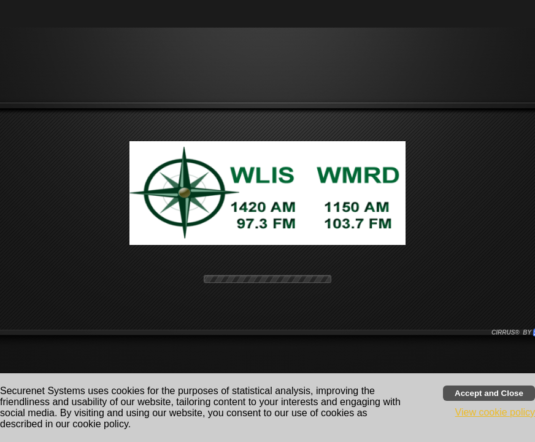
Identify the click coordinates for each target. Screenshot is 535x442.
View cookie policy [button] (495, 412)
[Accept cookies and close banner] (489, 393)
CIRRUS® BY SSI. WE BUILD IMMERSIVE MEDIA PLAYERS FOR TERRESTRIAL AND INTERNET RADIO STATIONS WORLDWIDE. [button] (512, 332)
